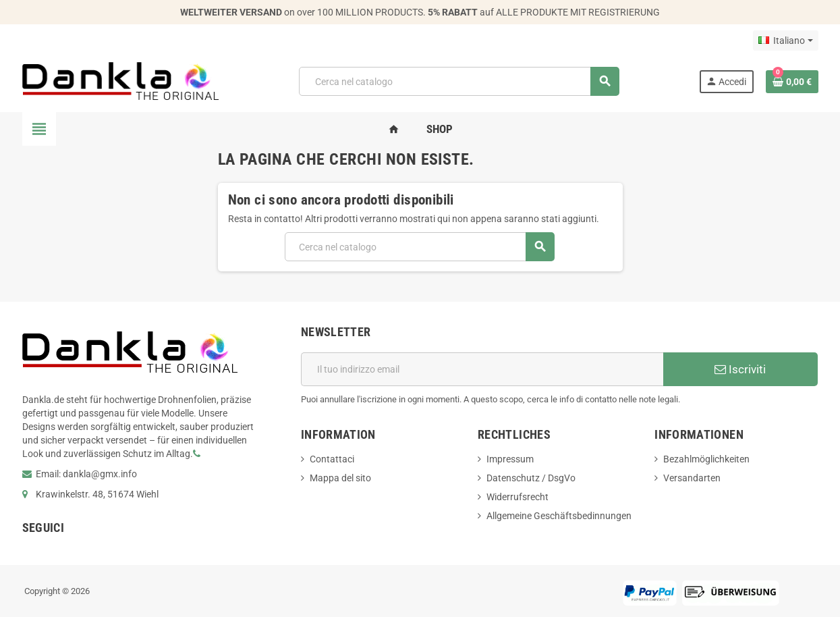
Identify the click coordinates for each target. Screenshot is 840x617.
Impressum (510, 459)
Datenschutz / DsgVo (531, 478)
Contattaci (332, 459)
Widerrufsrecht (517, 496)
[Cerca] (459, 81)
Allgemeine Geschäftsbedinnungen (559, 515)
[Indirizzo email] (482, 369)
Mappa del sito (340, 478)
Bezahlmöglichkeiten (706, 459)
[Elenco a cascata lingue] (785, 40)
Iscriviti (740, 369)
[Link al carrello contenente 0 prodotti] (792, 81)
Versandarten (692, 478)
